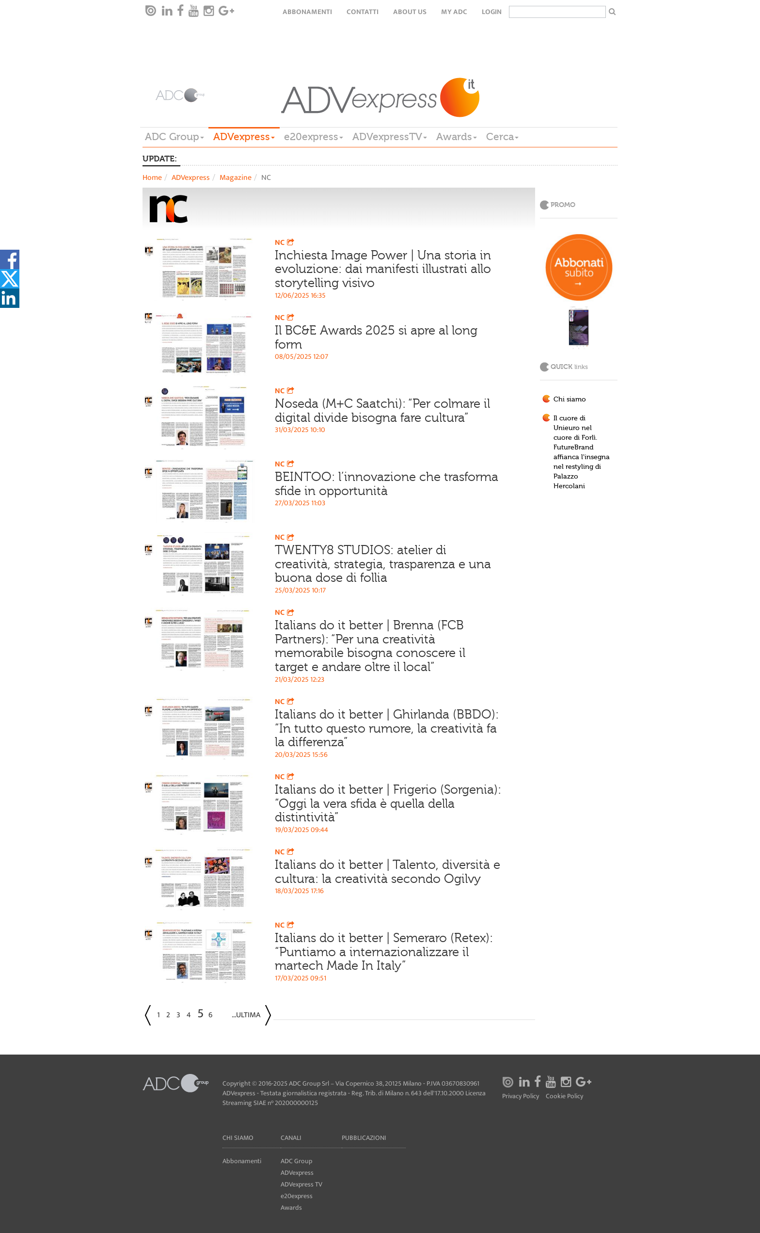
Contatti (363, 12)
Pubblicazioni (364, 1137)
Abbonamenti (307, 12)
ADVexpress (244, 137)
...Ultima (246, 1015)
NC (285, 242)
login (492, 12)
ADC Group (174, 137)
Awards (456, 137)
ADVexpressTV (389, 137)
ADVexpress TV (301, 1184)
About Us (410, 12)
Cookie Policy (564, 1096)
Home (152, 177)
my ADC (454, 12)
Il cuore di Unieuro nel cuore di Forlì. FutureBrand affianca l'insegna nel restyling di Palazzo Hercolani (582, 452)
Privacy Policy (520, 1096)
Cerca (502, 137)
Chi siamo (570, 399)
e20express (313, 137)
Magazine (236, 177)
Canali (291, 1137)
